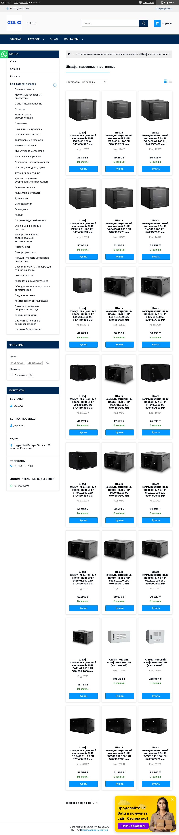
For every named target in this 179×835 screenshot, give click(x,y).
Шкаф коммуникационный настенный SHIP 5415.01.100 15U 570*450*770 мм (82, 577)
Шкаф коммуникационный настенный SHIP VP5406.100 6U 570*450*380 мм (82, 402)
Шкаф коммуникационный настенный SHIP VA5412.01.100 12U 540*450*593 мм (82, 226)
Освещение (21, 209)
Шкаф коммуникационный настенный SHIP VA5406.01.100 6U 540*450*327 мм (119, 138)
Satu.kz (105, 827)
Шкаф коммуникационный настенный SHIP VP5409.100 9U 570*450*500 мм (155, 402)
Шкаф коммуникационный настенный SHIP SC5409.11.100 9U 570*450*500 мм (82, 753)
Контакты (71, 39)
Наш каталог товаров (23, 83)
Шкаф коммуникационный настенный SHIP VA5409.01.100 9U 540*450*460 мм (155, 138)
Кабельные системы (26, 315)
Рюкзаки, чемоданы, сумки (30, 167)
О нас (54, 39)
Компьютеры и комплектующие (24, 116)
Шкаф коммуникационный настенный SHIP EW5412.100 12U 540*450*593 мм (155, 226)
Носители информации (28, 156)
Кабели (19, 215)
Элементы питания (25, 145)
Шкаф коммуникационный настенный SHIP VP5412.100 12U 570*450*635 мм (82, 490)
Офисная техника (25, 187)
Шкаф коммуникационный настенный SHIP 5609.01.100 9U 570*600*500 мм (119, 490)
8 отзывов (148, 2)
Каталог (33, 39)
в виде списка (170, 82)
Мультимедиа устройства (29, 151)
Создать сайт (21, 2)
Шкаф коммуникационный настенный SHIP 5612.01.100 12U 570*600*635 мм (119, 314)
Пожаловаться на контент (94, 830)
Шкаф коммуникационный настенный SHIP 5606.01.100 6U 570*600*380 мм (119, 402)
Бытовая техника (24, 89)
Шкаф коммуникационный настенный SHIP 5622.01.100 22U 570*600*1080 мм (82, 665)
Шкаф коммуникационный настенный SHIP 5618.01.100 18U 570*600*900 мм (155, 577)
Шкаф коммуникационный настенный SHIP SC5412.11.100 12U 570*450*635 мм (119, 753)
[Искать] (143, 23)
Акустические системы (27, 134)
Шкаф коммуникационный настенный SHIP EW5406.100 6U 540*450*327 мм (82, 138)
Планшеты (21, 123)
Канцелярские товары (27, 192)
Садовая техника (25, 295)
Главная (16, 39)
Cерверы (20, 109)
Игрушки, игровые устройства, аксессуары (32, 259)
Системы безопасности (28, 329)
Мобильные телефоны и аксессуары (28, 96)
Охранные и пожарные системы (28, 227)
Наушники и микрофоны (28, 129)
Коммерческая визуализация (31, 300)
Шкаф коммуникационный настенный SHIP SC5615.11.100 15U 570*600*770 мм (155, 753)
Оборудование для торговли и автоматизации (32, 288)
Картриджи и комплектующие (31, 281)
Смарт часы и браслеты (29, 103)
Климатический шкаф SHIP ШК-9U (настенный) (155, 662)
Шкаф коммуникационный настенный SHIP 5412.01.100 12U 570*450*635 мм (155, 490)
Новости (15, 76)
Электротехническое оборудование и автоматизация (26, 238)
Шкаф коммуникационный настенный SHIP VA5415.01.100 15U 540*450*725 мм (119, 226)
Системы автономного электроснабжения (27, 322)
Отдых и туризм (24, 275)
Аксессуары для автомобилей (32, 162)
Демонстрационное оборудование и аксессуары (31, 180)
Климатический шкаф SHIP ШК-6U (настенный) (119, 662)
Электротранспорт (25, 252)
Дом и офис (21, 198)
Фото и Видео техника (27, 173)
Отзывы (15, 68)
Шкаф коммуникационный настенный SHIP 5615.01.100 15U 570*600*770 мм (119, 577)
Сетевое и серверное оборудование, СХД (27, 308)
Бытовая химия (23, 203)
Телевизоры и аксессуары (30, 140)
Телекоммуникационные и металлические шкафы (108, 54)
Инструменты (22, 246)
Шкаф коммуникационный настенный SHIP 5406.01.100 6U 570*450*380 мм (155, 314)
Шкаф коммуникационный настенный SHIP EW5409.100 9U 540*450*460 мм (82, 314)
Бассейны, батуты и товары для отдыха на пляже (33, 268)
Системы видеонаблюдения (31, 220)
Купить (83, 169)
